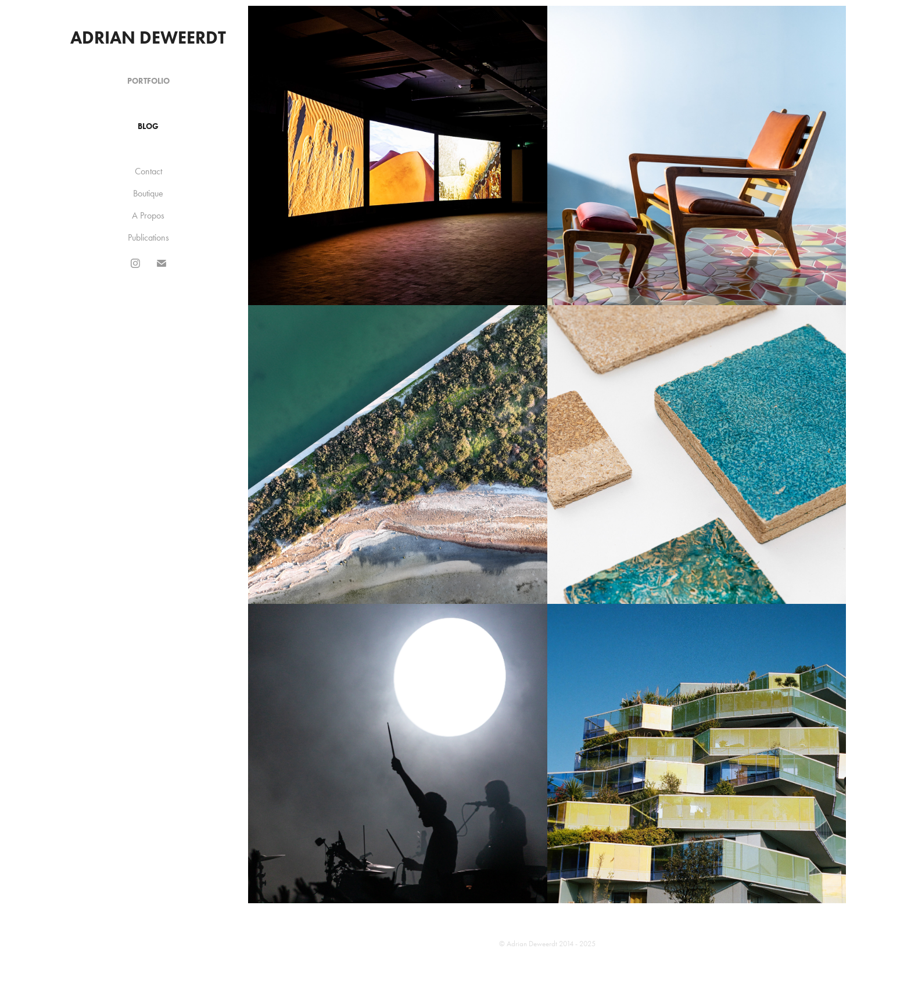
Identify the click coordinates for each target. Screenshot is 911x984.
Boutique (148, 193)
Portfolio (148, 81)
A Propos (148, 215)
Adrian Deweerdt (148, 37)
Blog (148, 126)
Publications (148, 237)
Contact (148, 171)
